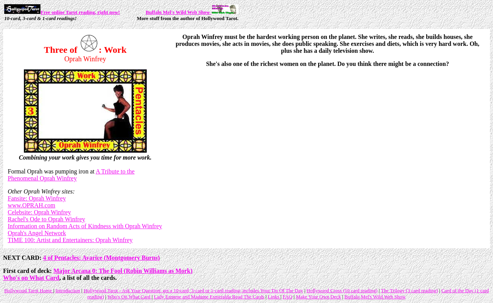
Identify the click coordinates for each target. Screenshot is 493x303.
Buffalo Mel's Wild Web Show (192, 12)
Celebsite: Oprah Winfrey (39, 212)
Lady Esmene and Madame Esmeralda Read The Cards (209, 297)
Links (274, 297)
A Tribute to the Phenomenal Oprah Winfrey (71, 175)
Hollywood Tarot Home (28, 290)
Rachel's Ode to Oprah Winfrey (46, 219)
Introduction (67, 290)
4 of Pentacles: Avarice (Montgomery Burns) (101, 257)
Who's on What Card (31, 277)
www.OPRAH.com (31, 205)
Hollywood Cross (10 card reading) (342, 290)
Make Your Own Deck (318, 297)
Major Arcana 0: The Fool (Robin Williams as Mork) (123, 271)
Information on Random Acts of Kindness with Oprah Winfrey (85, 226)
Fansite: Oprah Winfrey (37, 198)
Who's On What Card (129, 297)
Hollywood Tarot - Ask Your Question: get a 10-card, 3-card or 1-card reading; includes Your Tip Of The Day (193, 290)
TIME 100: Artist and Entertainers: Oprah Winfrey (70, 240)
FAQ (287, 297)
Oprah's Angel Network (37, 233)
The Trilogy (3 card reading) (409, 290)
